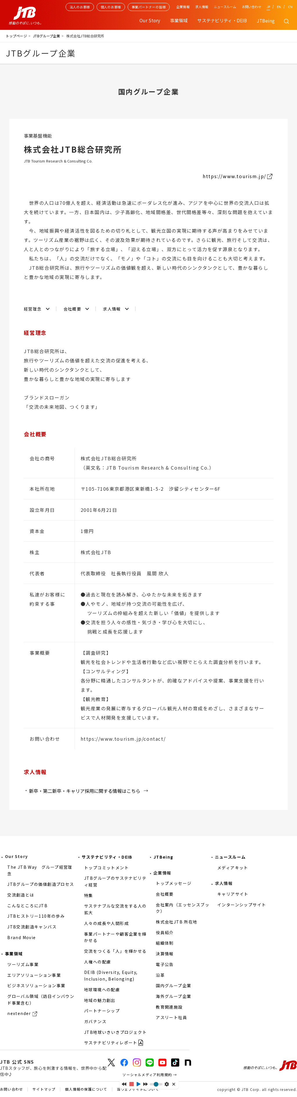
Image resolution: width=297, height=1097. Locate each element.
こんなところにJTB (27, 905)
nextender (19, 1013)
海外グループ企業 (173, 996)
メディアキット (232, 867)
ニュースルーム (225, 6)
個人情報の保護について (86, 1089)
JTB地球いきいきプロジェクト (115, 1032)
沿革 (160, 975)
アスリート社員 (171, 1017)
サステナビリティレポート (110, 1042)
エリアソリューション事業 (34, 975)
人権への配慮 (97, 962)
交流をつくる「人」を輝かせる (115, 951)
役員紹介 (165, 932)
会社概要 (73, 309)
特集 (88, 895)
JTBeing (266, 20)
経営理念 (33, 309)
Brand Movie (21, 937)
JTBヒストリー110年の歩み (36, 916)
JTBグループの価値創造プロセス (40, 884)
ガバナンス (95, 1021)
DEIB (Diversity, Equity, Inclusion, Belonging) (111, 975)
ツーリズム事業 (23, 964)
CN (290, 6)
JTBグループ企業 (46, 35)
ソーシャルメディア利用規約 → (149, 1074)
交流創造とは (20, 895)
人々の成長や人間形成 (106, 923)
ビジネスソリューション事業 (36, 985)
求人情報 (201, 6)
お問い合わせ (251, 6)
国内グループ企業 (173, 985)
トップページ (16, 35)
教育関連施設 (169, 1007)
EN (279, 6)
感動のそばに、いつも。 (270, 1065)
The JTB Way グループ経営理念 (40, 870)
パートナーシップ (102, 1011)
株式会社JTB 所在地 (176, 922)
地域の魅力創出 (99, 1000)
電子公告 (165, 964)
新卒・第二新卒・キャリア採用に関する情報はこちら (84, 790)
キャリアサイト (233, 894)
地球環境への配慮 (102, 989)
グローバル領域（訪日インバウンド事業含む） (40, 999)
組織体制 (165, 943)
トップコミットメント (106, 867)
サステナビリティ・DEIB (107, 857)
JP (268, 6)
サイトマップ (43, 1089)
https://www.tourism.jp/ (234, 176)
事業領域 (14, 954)
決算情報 (165, 954)
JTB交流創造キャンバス (32, 927)
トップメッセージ (173, 883)
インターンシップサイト (241, 905)
